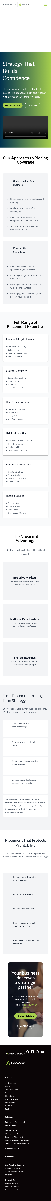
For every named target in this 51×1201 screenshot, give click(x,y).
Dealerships (10, 1102)
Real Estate (9, 1106)
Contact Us (32, 105)
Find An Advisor (12, 105)
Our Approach (11, 1130)
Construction (10, 1093)
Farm (7, 1086)
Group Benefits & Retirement (17, 1140)
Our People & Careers (14, 1165)
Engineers (9, 1109)
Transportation (11, 1089)
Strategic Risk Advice (14, 1134)
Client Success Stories (14, 1171)
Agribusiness (10, 1083)
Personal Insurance (13, 1148)
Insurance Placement (14, 1137)
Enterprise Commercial (15, 1122)
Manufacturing (11, 1099)
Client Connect (11, 1190)
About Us (9, 1162)
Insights (8, 1175)
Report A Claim (11, 1183)
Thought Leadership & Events (17, 1143)
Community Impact (13, 1168)
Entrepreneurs (11, 1125)
